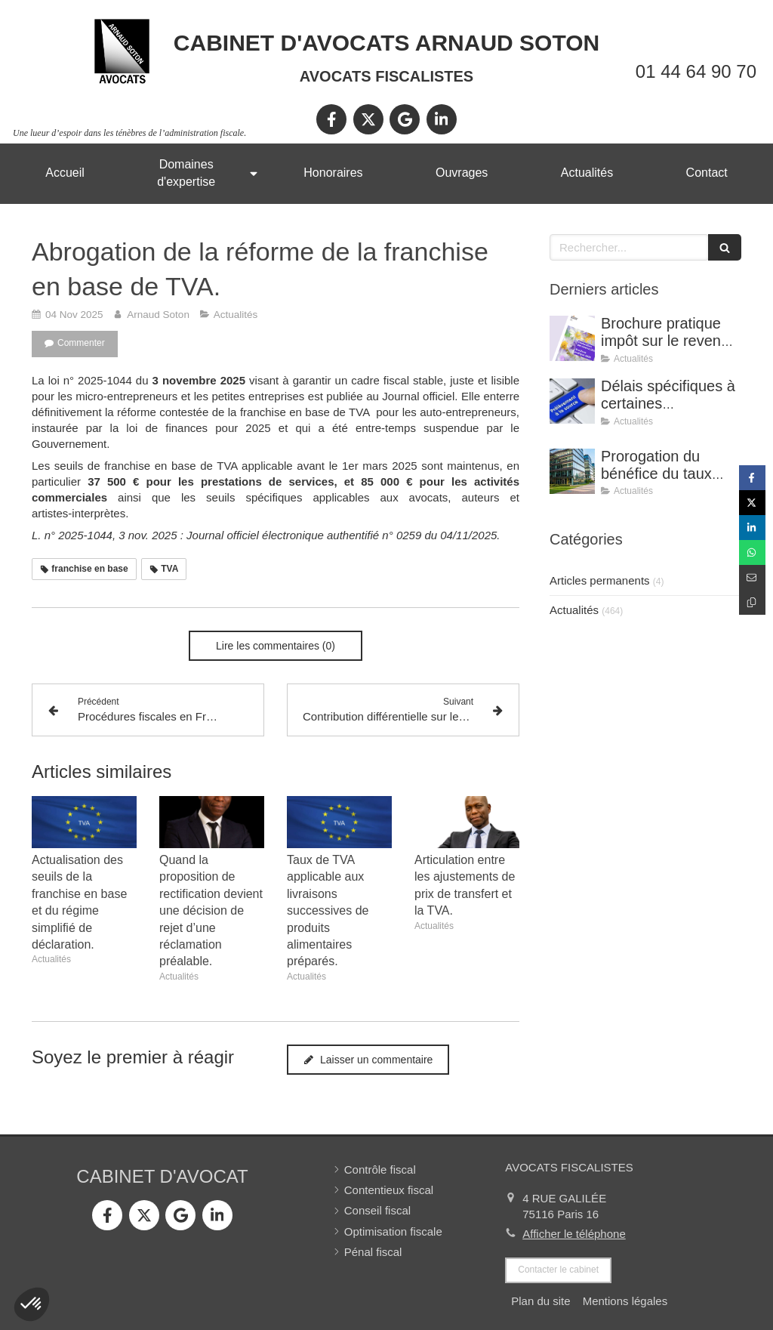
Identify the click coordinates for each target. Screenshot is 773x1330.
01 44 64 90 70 (696, 71)
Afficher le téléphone (574, 1233)
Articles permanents (600, 580)
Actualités (574, 609)
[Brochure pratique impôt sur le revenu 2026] (572, 338)
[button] (32, 1304)
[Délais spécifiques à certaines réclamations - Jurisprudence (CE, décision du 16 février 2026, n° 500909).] (572, 401)
